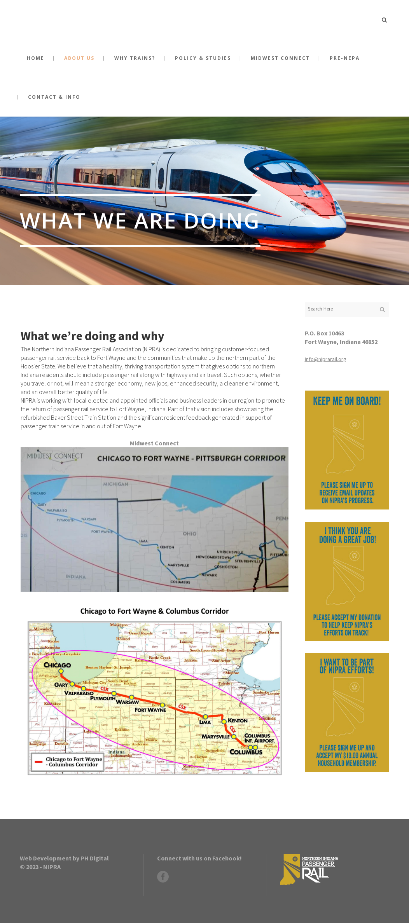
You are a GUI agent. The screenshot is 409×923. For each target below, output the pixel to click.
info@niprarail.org (325, 359)
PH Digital (94, 858)
